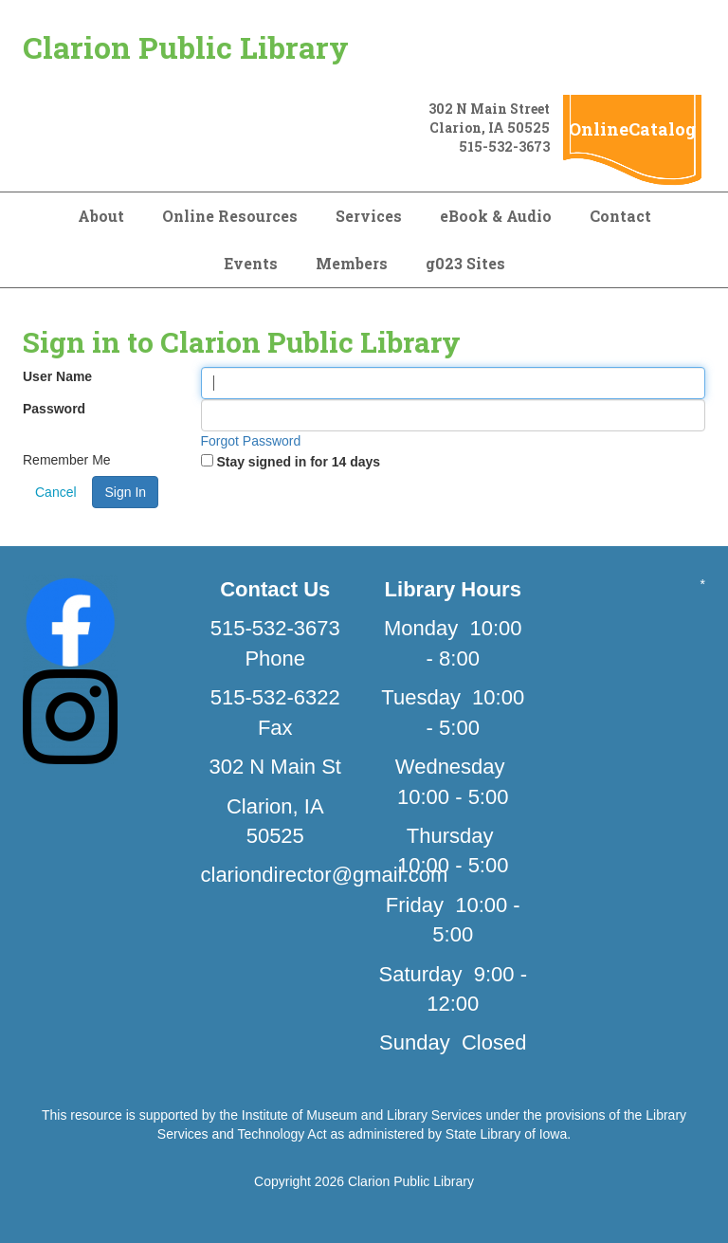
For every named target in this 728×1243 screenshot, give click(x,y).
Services (369, 216)
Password (54, 408)
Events (251, 263)
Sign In (125, 492)
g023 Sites (465, 263)
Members (352, 263)
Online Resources (230, 216)
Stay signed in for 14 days (298, 461)
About (101, 216)
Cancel (56, 492)
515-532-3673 (504, 146)
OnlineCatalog (632, 129)
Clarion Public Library (186, 47)
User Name (57, 376)
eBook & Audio (496, 216)
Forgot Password (251, 440)
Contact (620, 216)
